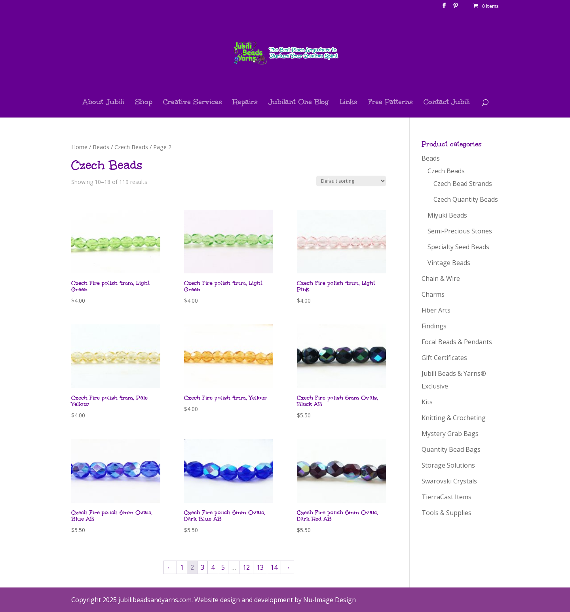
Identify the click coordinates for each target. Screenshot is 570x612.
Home (79, 147)
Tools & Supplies (446, 512)
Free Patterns (390, 102)
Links (348, 102)
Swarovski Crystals (449, 481)
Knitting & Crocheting (454, 417)
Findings (434, 326)
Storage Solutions (448, 465)
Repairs (245, 102)
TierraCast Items (446, 497)
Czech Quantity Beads (465, 199)
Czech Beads (131, 147)
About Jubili (103, 102)
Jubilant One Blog (298, 102)
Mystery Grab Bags (450, 433)
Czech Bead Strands (462, 183)
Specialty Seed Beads (458, 247)
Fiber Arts (436, 310)
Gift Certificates (444, 357)
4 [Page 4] (213, 567)
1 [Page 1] (182, 567)
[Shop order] (351, 181)
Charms (433, 294)
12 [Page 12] (246, 567)
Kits (427, 402)
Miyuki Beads (447, 215)
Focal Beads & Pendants (457, 341)
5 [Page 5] (223, 567)
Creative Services (192, 102)
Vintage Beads (449, 262)
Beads (101, 147)
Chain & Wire (441, 278)
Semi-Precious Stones (460, 231)
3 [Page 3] (202, 567)
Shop (143, 102)
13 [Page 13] (260, 567)
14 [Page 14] (273, 567)
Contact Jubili (447, 102)
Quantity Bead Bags (451, 449)
